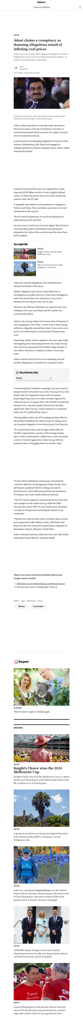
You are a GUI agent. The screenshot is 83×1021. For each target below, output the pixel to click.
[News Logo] (41, 7)
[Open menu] (80, 7)
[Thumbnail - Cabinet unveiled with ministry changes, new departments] (41, 932)
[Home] (41, 2)
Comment (38, 606)
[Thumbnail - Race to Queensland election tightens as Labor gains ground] (41, 989)
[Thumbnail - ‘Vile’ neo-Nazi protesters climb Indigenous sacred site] (41, 268)
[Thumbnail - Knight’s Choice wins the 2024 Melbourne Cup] (41, 253)
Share (21, 606)
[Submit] (50, 378)
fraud (39, 601)
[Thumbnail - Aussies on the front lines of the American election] (41, 874)
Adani (16, 601)
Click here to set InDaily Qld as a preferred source (41, 583)
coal (23, 601)
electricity (31, 601)
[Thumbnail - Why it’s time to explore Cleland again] (41, 690)
